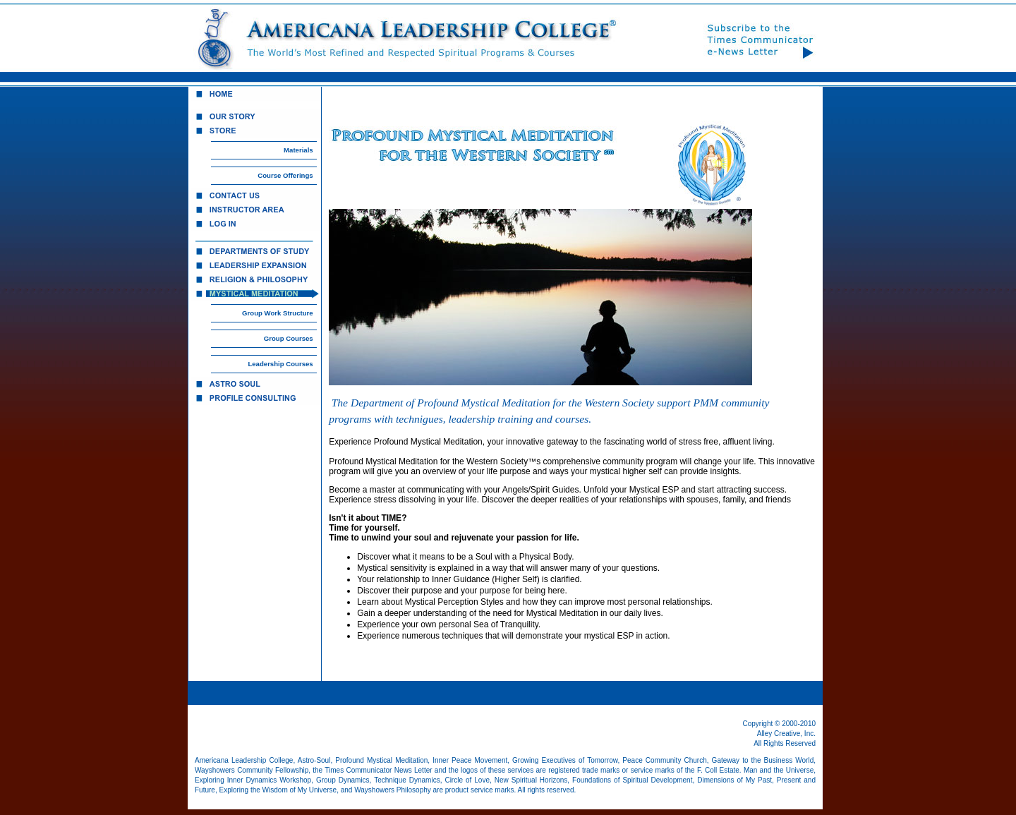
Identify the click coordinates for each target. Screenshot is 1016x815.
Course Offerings (285, 175)
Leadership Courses (280, 364)
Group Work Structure (277, 313)
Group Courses (288, 338)
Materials (298, 150)
